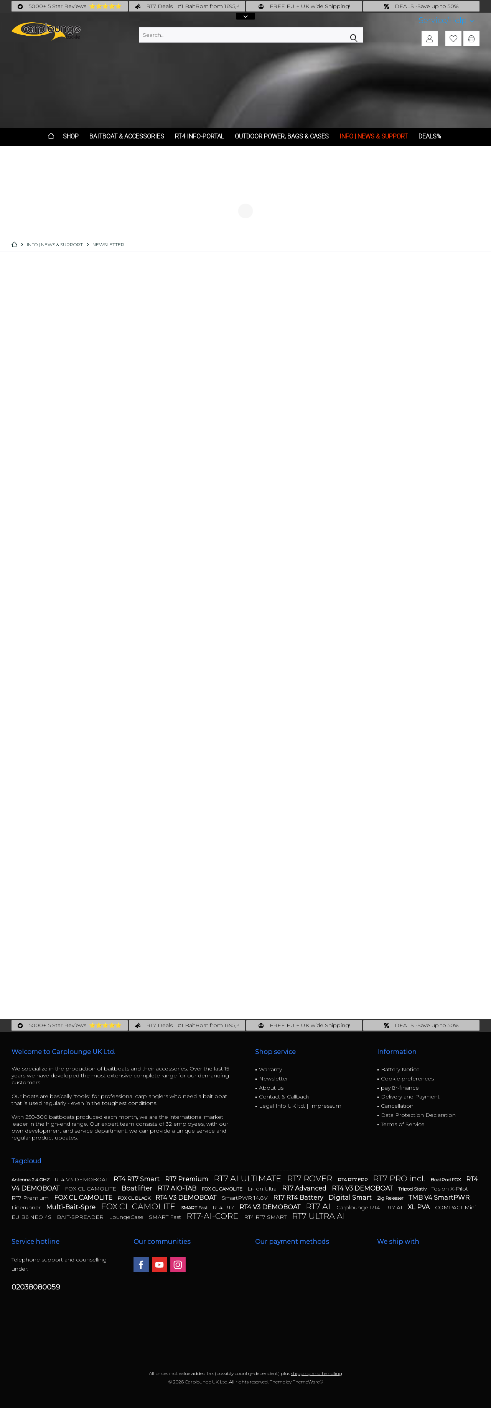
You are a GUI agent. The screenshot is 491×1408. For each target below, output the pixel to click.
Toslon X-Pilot (450, 1188)
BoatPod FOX (446, 1179)
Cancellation (397, 1105)
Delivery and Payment (410, 1096)
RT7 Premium (187, 1179)
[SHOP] (71, 137)
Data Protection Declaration (418, 1115)
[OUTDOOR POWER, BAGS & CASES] (281, 137)
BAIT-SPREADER (81, 1217)
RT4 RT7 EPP (353, 1179)
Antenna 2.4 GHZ (31, 1179)
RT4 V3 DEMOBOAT (82, 1179)
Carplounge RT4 (358, 1207)
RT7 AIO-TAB (178, 1188)
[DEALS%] (430, 137)
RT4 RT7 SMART (266, 1217)
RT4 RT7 (224, 1207)
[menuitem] (446, 20)
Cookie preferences (407, 1078)
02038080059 (36, 1287)
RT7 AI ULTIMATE (248, 1178)
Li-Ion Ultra (262, 1188)
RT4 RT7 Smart (137, 1179)
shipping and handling (316, 1373)
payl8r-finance (400, 1087)
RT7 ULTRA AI (318, 1216)
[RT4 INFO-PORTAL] (199, 137)
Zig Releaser (391, 1198)
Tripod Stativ (413, 1189)
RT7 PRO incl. (400, 1178)
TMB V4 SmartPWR (439, 1197)
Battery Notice (400, 1069)
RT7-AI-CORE (213, 1216)
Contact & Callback (284, 1096)
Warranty (270, 1069)
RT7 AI (319, 1206)
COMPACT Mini (455, 1207)
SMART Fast (195, 1207)
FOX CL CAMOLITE (91, 1188)
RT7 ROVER (310, 1178)
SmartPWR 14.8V (245, 1197)
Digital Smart (350, 1197)
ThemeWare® (308, 1382)
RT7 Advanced (305, 1188)
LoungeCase (127, 1217)
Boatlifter (138, 1188)
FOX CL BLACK (135, 1198)
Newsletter (273, 1078)
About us (271, 1087)
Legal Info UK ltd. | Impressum (300, 1105)
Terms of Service (403, 1124)
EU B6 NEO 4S (32, 1217)
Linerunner (27, 1207)
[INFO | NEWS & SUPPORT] (373, 137)
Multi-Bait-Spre (71, 1207)
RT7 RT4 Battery (299, 1197)
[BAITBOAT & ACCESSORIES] (127, 137)
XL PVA (419, 1207)
